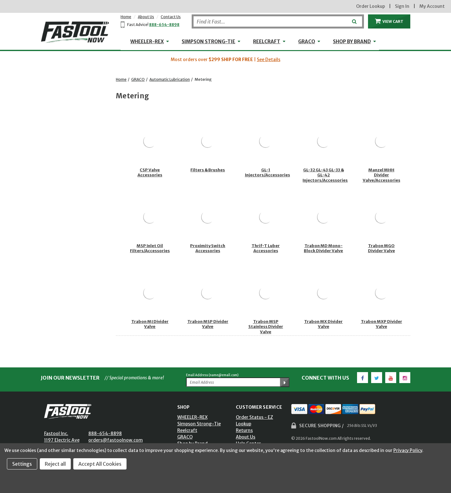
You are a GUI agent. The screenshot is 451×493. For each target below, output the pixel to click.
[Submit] (354, 19)
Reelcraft (266, 41)
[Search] (278, 21)
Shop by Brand (352, 41)
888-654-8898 (164, 24)
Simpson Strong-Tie (208, 41)
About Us (146, 16)
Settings (22, 464)
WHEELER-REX (147, 41)
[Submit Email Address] (284, 382)
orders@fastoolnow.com (115, 440)
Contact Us (171, 16)
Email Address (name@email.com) (212, 375)
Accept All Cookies (100, 464)
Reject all (55, 464)
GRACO (306, 41)
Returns (244, 430)
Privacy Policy (407, 450)
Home (126, 16)
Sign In (402, 6)
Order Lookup (370, 6)
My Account (432, 6)
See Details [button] (268, 59)
